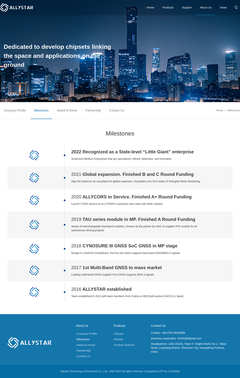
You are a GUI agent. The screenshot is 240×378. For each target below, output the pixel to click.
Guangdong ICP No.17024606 (162, 371)
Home (219, 108)
